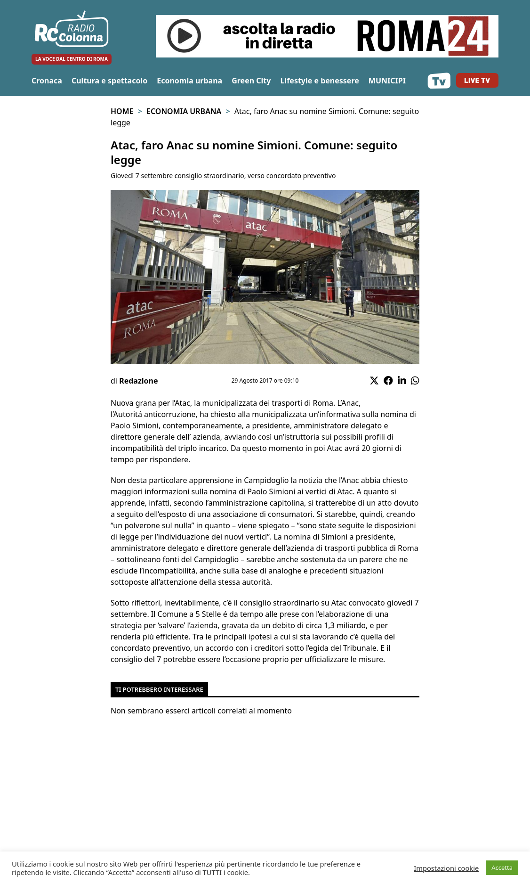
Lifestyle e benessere (319, 80)
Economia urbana (189, 80)
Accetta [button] (502, 867)
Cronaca (47, 80)
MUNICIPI (387, 80)
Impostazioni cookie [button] (446, 868)
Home (122, 111)
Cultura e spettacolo (109, 80)
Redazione (138, 381)
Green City (251, 80)
